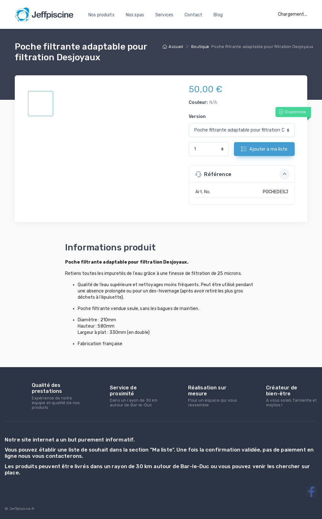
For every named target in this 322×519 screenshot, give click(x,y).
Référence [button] (242, 174)
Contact (193, 15)
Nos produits (101, 15)
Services (164, 15)
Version (197, 116)
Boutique (200, 46)
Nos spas (135, 15)
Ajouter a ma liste (264, 149)
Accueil (173, 46)
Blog (218, 15)
